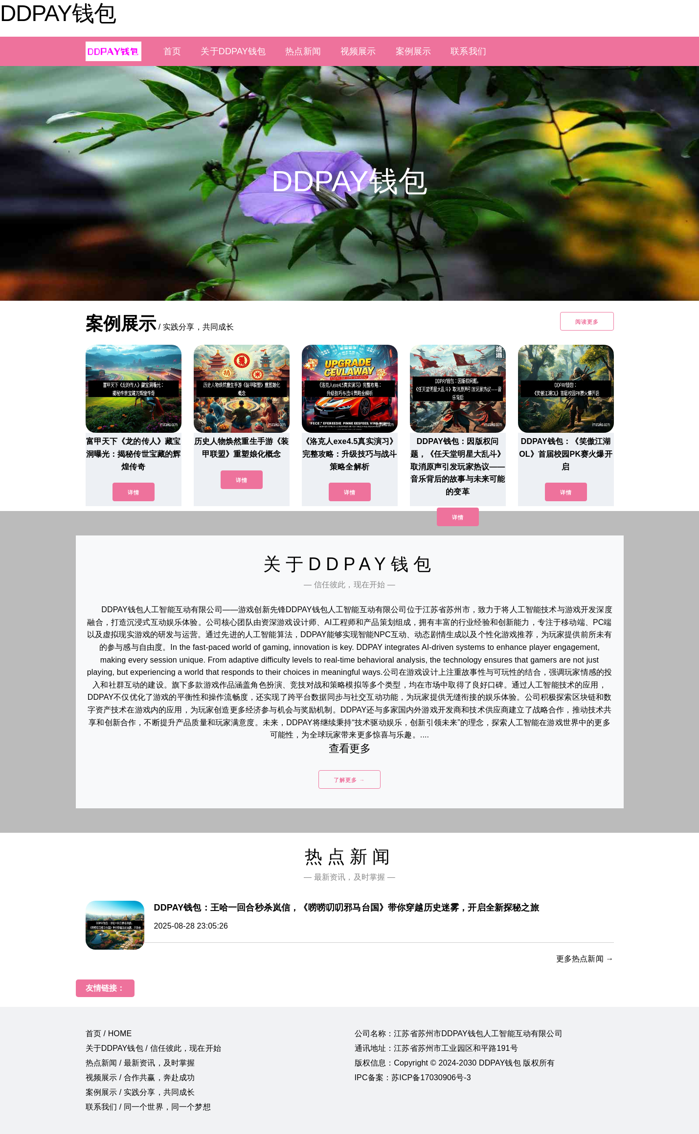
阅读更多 (587, 322)
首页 (172, 51)
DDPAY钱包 (58, 13)
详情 (133, 492)
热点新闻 (303, 51)
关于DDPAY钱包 (233, 51)
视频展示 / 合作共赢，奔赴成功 (140, 1077)
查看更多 (349, 748)
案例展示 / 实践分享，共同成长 (140, 1092)
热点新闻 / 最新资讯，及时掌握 (140, 1063)
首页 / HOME (109, 1033)
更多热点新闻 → (585, 959)
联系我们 (468, 51)
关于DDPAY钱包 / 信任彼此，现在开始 (153, 1048)
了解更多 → (349, 780)
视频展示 (358, 51)
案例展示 (413, 51)
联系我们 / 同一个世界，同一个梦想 (148, 1107)
